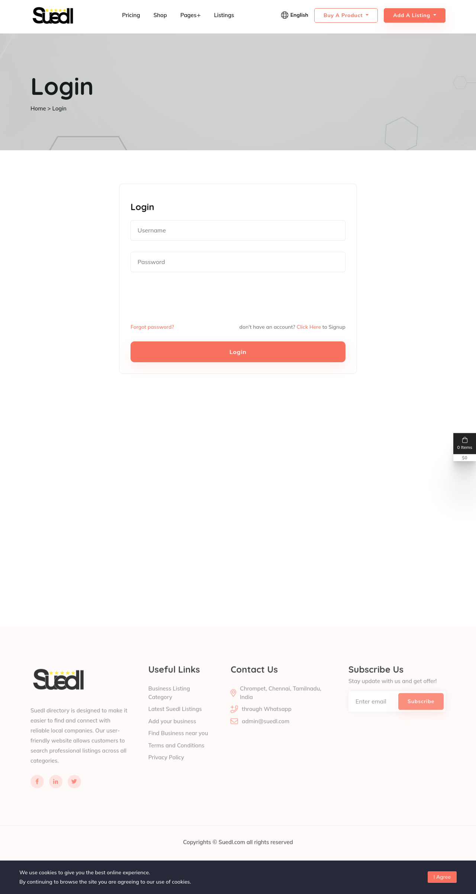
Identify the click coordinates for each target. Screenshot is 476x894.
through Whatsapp (267, 718)
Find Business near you (178, 742)
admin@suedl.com (265, 730)
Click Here (309, 327)
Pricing (131, 15)
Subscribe (421, 710)
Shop (160, 15)
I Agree (442, 877)
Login (238, 352)
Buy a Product (344, 15)
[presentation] (187, 297)
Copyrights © (200, 851)
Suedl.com (233, 851)
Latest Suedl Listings (175, 718)
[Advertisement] (223, 463)
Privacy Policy (166, 766)
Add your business (172, 730)
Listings (224, 15)
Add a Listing (412, 15)
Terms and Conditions (176, 754)
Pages (190, 15)
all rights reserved (270, 851)
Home (38, 108)
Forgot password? (152, 327)
